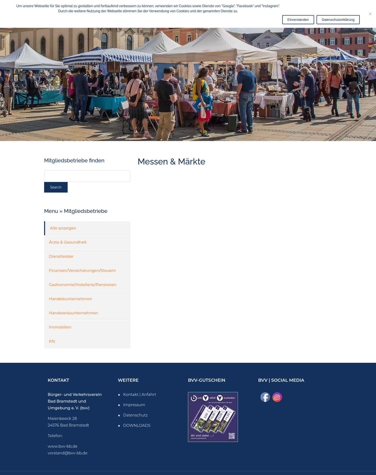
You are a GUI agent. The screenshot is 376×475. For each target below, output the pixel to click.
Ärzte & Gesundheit (68, 242)
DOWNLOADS (137, 425)
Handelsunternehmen (70, 299)
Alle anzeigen (63, 228)
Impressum (134, 405)
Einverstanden (298, 20)
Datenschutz (135, 415)
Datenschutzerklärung (338, 20)
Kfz (52, 341)
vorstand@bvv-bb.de (67, 453)
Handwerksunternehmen (73, 313)
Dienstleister (61, 256)
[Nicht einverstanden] (370, 14)
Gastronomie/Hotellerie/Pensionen (83, 284)
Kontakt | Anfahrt (139, 394)
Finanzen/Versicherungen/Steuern (82, 270)
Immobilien (60, 327)
